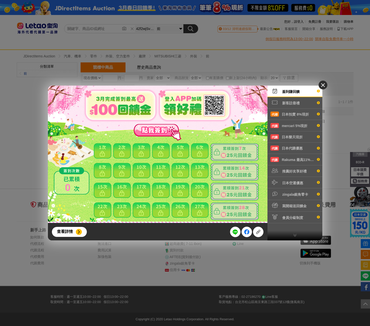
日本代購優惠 (295, 148)
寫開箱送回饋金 (295, 205)
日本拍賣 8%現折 (295, 114)
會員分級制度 (295, 217)
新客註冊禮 (295, 102)
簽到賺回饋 (295, 91)
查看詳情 (65, 231)
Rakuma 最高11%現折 (295, 159)
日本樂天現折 (295, 136)
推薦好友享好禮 (295, 170)
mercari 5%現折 (295, 125)
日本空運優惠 (295, 182)
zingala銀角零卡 (295, 193)
